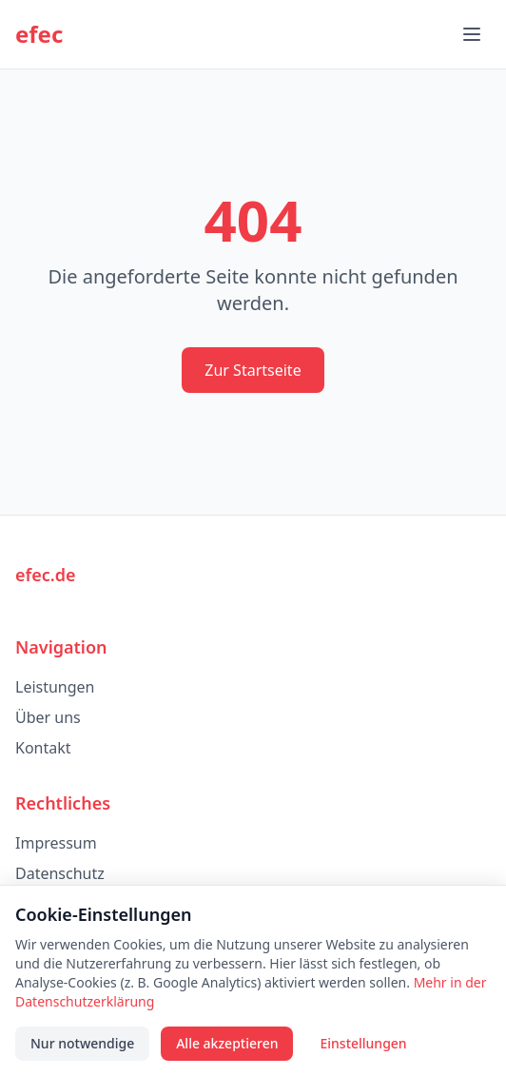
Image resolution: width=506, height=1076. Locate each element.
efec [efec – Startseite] (39, 34)
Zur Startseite (252, 370)
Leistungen (55, 686)
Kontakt (43, 747)
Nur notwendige (82, 1043)
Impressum (56, 842)
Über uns (48, 717)
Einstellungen (363, 1043)
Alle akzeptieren (227, 1043)
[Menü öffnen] (472, 34)
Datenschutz (60, 873)
